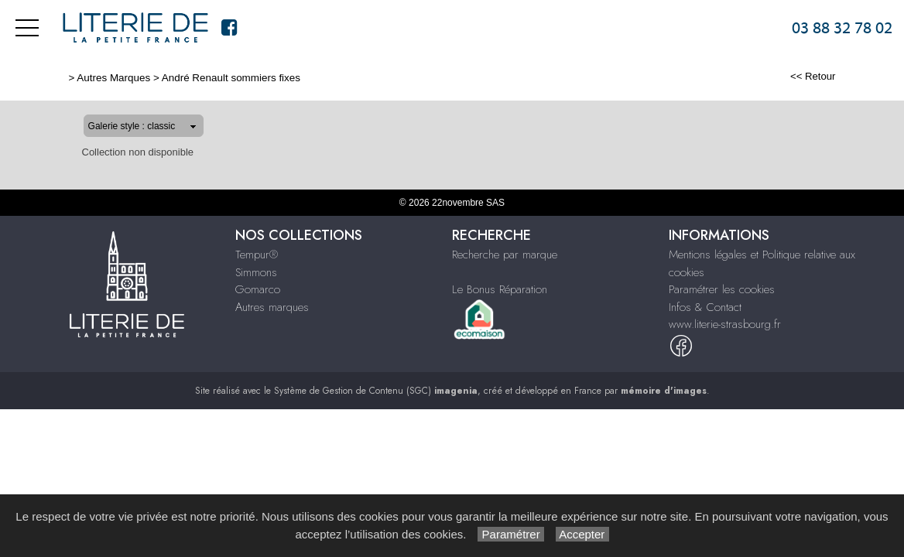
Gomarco (535, 28)
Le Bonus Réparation (499, 289)
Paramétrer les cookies (722, 289)
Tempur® (256, 254)
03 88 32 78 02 (842, 28)
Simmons (470, 28)
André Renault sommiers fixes (180, 78)
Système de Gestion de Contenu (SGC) (376, 391)
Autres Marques (64, 78)
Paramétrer (510, 534)
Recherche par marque (504, 254)
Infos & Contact (728, 28)
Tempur (412, 28)
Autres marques (622, 28)
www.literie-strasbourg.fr (725, 324)
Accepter (582, 534)
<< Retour (862, 76)
